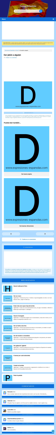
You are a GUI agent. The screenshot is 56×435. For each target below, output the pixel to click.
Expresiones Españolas (28, 5)
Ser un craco (17, 222)
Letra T (32, 421)
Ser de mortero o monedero (21, 262)
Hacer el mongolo (18, 242)
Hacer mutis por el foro (20, 212)
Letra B (8, 418)
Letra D (17, 418)
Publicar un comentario (11, 57)
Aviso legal (25, 431)
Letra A (4, 418)
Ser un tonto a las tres (19, 252)
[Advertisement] (28, 30)
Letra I (39, 418)
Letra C (12, 418)
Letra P (14, 421)
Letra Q (19, 421)
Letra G (30, 418)
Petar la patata (17, 301)
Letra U (36, 421)
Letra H (34, 418)
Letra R (23, 421)
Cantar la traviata (18, 291)
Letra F (26, 418)
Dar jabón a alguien (12, 55)
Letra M (51, 418)
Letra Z (50, 421)
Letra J (43, 418)
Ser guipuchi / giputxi (19, 271)
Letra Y (45, 421)
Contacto (28, 433)
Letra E (21, 418)
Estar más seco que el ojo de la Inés (24, 232)
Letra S (28, 421)
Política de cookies (48, 431)
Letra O (10, 421)
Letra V (41, 421)
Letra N (5, 421)
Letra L (47, 418)
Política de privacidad (36, 431)
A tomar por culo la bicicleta (21, 281)
